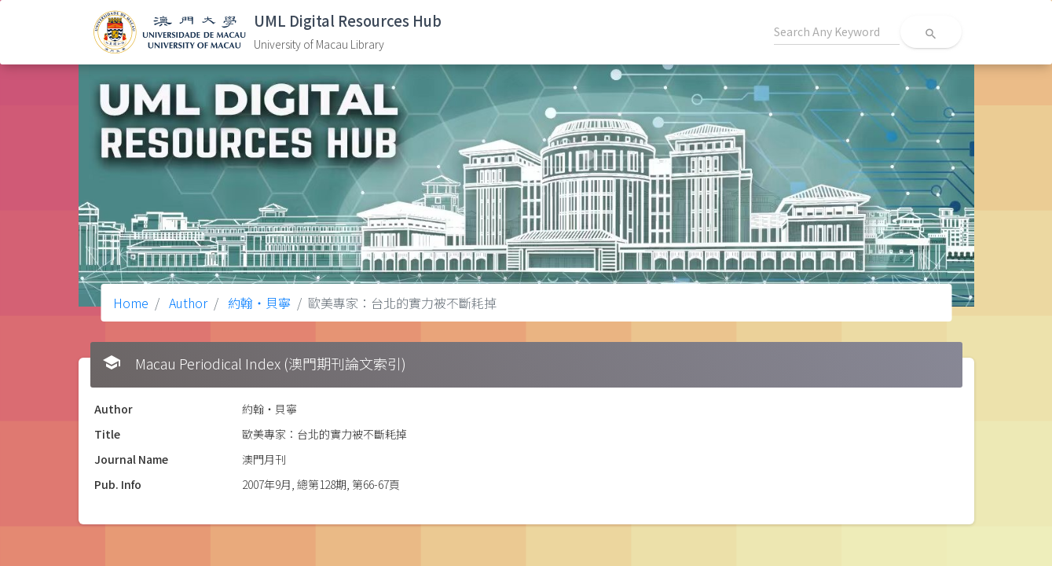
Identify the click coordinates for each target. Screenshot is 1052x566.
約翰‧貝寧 (258, 302)
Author (186, 302)
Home (130, 302)
